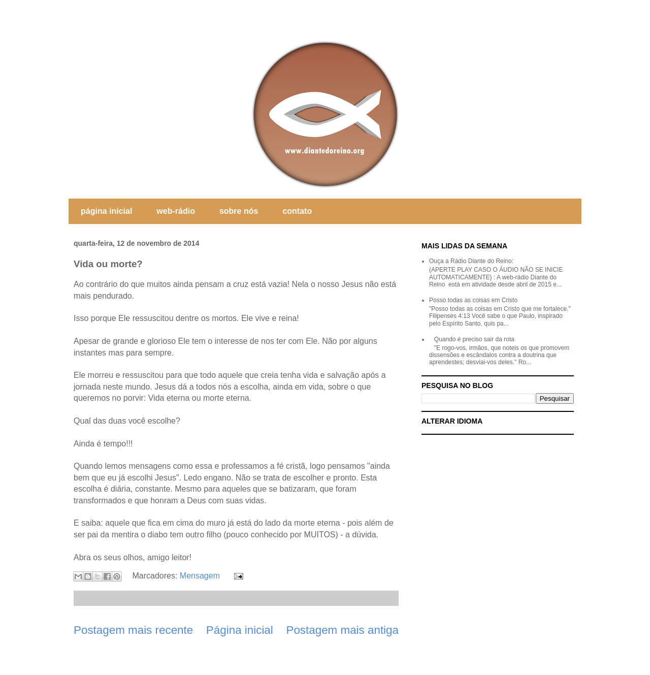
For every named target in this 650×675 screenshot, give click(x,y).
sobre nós (238, 211)
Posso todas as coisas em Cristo (473, 300)
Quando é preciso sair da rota (474, 339)
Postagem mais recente (133, 630)
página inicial (106, 211)
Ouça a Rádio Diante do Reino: (471, 261)
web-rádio (175, 211)
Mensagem (200, 575)
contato (297, 211)
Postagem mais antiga (342, 630)
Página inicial (239, 630)
